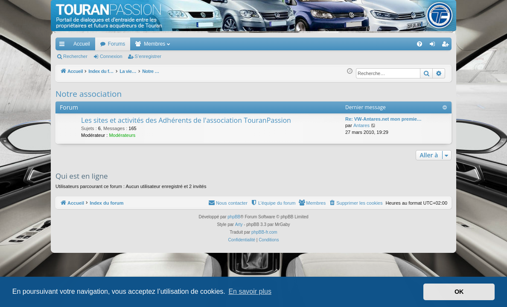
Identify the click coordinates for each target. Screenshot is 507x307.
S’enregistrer (148, 56)
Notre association (88, 93)
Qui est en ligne (81, 176)
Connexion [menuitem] (434, 45)
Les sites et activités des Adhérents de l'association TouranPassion (186, 120)
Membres (154, 44)
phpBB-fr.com (264, 232)
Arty (239, 224)
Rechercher (75, 56)
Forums (116, 44)
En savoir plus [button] (249, 291)
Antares (361, 125)
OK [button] (459, 291)
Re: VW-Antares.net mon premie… (383, 119)
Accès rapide (63, 45)
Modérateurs (122, 135)
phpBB (233, 216)
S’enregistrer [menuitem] (447, 45)
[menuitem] (390, 44)
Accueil (81, 44)
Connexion (111, 56)
